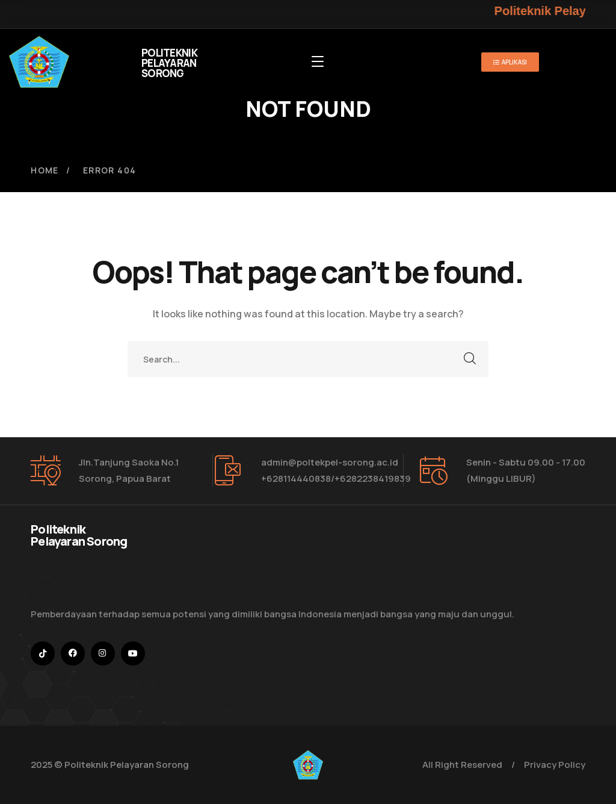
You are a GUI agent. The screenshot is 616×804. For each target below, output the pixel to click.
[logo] (39, 60)
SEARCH (470, 359)
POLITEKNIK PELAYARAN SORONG (169, 63)
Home (45, 170)
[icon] (43, 653)
